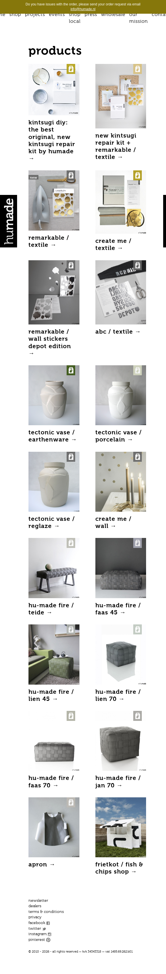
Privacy (35, 917)
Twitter (34, 929)
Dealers (34, 906)
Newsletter (38, 901)
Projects (35, 14)
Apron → (42, 865)
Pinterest (36, 940)
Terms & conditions (46, 912)
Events (57, 14)
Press (91, 14)
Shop (15, 14)
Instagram (37, 934)
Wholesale (113, 14)
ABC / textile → (118, 332)
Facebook (36, 923)
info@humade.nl (83, 9)
